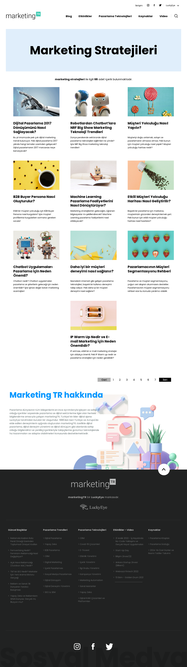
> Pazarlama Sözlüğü (158, 544)
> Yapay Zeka (50, 544)
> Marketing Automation (90, 580)
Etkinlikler (85, 16)
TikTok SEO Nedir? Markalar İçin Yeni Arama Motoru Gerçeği (22, 574)
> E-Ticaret (83, 550)
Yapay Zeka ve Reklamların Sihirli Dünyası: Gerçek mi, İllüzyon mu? (23, 599)
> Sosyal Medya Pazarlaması (57, 574)
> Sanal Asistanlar (87, 586)
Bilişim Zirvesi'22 (122, 556)
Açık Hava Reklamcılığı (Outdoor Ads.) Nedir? (20, 564)
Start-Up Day (121, 550)
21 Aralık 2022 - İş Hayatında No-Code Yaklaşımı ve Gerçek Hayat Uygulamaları (128, 541)
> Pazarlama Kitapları (158, 538)
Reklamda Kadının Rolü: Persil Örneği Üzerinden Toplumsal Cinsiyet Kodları (22, 541)
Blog (69, 16)
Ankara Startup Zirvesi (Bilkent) (125, 564)
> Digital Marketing (52, 562)
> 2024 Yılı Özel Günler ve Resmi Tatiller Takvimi (161, 552)
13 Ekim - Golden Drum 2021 (128, 577)
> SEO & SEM (49, 592)
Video (164, 16)
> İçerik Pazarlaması (53, 568)
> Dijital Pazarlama (52, 538)
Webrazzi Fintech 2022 (125, 571)
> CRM (46, 556)
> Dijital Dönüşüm (52, 580)
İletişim (139, 5)
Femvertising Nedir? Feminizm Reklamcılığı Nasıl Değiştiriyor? (23, 553)
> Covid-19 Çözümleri (89, 544)
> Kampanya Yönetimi (89, 574)
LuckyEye (172, 5)
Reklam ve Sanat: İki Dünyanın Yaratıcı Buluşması (19, 586)
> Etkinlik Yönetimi (87, 556)
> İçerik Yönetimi (86, 562)
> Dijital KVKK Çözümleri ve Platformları (91, 600)
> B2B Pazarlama (51, 550)
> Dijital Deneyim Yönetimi (56, 586)
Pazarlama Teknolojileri (115, 16)
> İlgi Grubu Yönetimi (88, 568)
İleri (165, 380)
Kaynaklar (145, 16)
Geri (104, 380)
